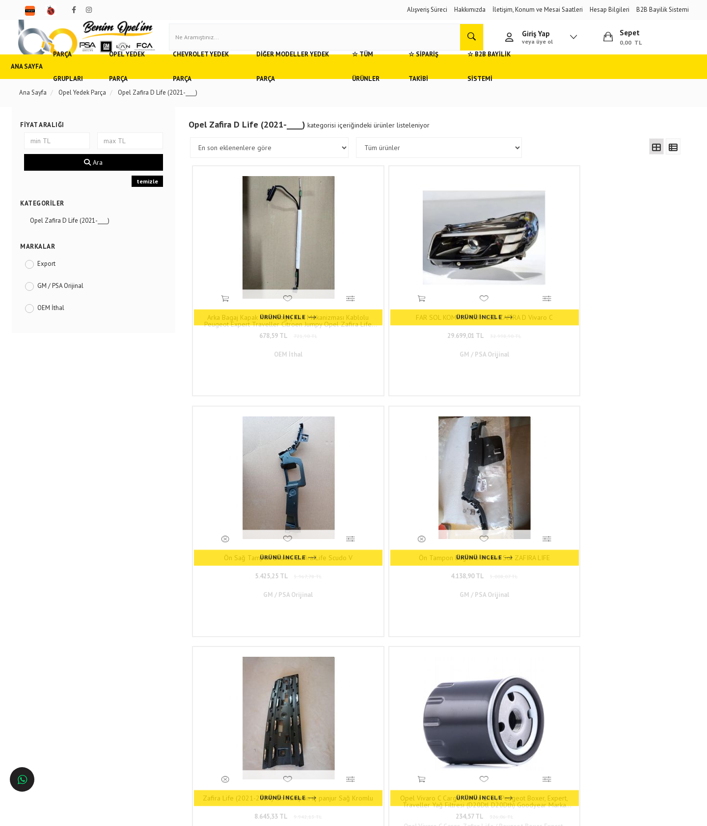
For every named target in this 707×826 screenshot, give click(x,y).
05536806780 (319, 686)
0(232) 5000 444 (305, 672)
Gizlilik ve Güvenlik (173, 677)
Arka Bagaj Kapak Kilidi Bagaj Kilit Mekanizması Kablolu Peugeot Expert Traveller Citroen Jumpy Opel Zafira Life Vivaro (254, 309)
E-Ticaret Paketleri (349, 813)
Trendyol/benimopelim (309, 717)
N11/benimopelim (303, 733)
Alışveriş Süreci (427, 9)
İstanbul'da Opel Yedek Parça (65, 735)
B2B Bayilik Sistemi (662, 9)
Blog (154, 706)
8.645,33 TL (254, 517)
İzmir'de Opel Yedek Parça (60, 721)
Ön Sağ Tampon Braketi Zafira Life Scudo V (498, 309)
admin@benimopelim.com (320, 701)
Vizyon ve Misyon (170, 692)
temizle (150, 195)
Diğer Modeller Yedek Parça (344, 81)
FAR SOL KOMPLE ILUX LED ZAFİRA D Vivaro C (376, 309)
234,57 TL (376, 517)
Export (52, 278)
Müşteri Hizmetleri (171, 663)
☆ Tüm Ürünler (430, 81)
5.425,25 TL (498, 324)
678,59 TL (254, 324)
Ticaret (304, 813)
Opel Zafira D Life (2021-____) (75, 235)
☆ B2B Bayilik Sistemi (570, 81)
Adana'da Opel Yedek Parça (62, 663)
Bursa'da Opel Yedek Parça (61, 692)
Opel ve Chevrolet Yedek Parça (67, 649)
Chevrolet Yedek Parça (245, 81)
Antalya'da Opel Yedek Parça (64, 706)
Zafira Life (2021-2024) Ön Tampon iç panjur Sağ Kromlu (254, 502)
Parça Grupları (96, 81)
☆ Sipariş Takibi (495, 81)
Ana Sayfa (41, 81)
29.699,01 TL (376, 324)
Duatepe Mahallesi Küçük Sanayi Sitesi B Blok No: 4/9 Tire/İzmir (324, 653)
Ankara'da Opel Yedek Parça (63, 677)
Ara (97, 176)
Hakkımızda (470, 9)
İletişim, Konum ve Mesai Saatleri (537, 9)
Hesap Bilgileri (609, 9)
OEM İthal (56, 322)
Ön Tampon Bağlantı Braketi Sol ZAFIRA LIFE (621, 309)
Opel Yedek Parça (164, 81)
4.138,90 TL (621, 324)
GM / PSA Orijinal (66, 300)
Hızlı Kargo (162, 649)
